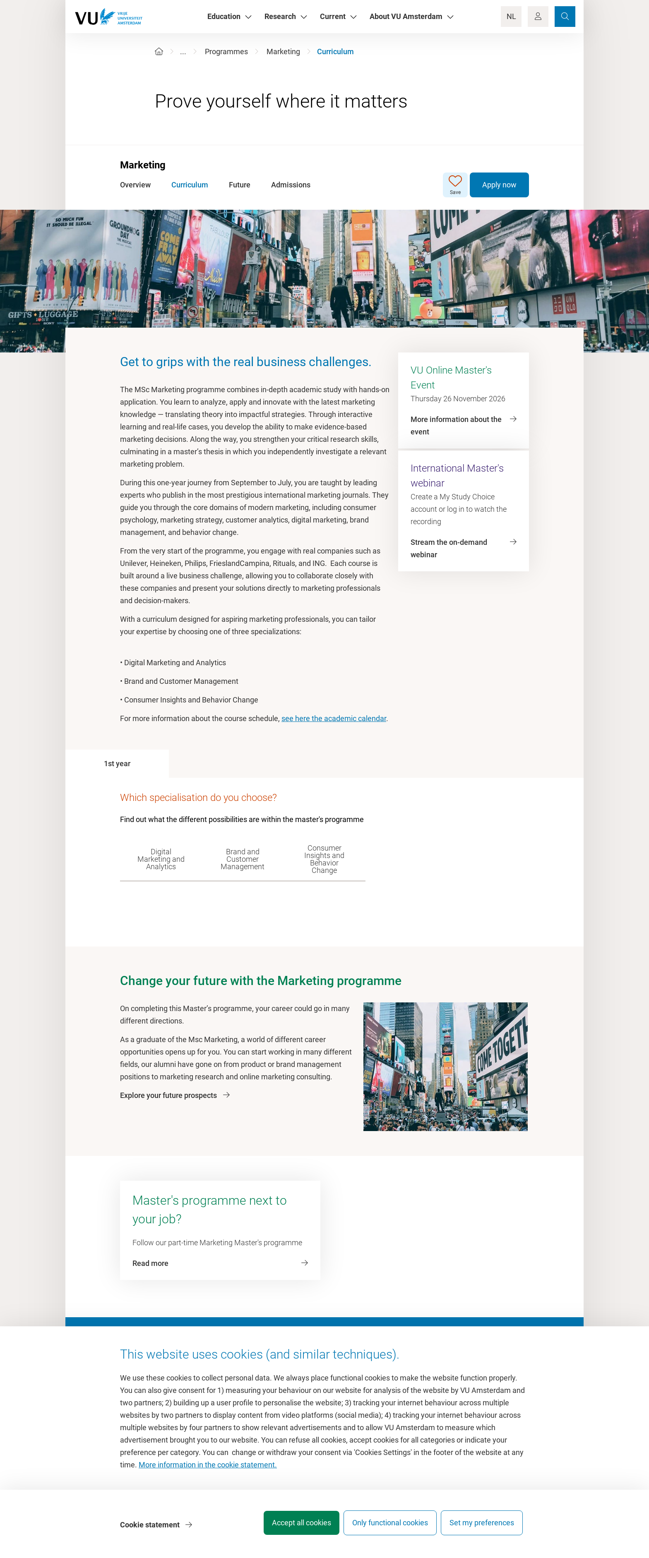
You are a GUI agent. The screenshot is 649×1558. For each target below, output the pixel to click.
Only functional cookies (384, 1526)
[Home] (159, 51)
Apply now (499, 184)
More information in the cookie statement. (208, 1469)
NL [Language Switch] (511, 16)
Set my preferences (481, 1526)
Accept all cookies (290, 1526)
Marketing (283, 51)
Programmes (226, 51)
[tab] (117, 764)
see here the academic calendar (333, 718)
